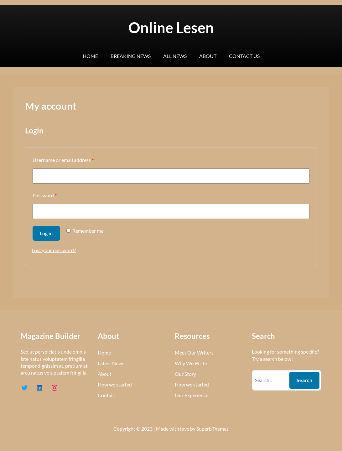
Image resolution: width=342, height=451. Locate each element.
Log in (46, 233)
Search (304, 380)
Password (45, 195)
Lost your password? (54, 250)
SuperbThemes (212, 429)
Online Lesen (171, 27)
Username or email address (63, 160)
